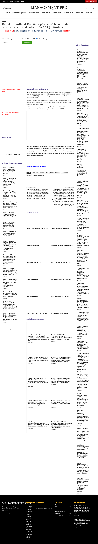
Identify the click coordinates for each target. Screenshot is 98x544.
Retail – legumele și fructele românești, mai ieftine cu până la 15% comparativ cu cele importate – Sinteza (10, 283)
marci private (64, 172)
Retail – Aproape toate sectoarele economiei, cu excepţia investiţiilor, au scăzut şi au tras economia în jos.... (38, 424)
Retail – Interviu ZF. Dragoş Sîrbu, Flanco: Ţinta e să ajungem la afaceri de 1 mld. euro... (60, 403)
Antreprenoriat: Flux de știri (60, 296)
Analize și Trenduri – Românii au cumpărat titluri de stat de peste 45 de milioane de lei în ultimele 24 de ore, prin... (83, 73)
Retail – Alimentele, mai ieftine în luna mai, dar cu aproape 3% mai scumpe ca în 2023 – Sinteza (10, 204)
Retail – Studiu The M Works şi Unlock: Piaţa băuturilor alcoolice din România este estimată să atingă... (38, 403)
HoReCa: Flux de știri (33, 279)
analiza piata (35, 172)
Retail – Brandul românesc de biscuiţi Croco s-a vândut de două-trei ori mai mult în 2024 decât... (38, 359)
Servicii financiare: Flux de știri (61, 228)
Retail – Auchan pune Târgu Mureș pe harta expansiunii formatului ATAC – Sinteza (10, 170)
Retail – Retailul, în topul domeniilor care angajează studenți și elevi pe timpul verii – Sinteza (9, 182)
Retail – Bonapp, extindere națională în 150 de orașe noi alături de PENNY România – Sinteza (9, 194)
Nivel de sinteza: (26, 39)
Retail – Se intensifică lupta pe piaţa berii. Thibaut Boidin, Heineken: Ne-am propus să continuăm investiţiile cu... (61, 359)
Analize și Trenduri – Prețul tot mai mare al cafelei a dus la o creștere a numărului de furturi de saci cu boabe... (83, 118)
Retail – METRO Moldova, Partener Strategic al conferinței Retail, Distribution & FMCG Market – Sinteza (61, 337)
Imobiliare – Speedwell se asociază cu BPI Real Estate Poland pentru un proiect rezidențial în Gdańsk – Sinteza (83, 288)
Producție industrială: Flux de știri (62, 245)
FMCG (47, 172)
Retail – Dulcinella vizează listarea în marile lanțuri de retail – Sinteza (9, 234)
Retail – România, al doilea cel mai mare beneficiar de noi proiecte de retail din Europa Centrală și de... (10, 317)
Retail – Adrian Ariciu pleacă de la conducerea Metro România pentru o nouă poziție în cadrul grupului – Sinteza (9, 259)
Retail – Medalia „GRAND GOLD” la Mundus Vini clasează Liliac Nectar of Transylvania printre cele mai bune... (38, 381)
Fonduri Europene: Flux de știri (61, 279)
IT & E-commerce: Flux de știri (60, 262)
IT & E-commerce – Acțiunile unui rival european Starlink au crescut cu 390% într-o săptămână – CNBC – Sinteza (83, 317)
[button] (94, 8)
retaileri (29, 175)
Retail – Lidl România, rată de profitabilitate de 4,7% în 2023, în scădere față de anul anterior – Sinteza (10, 305)
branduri (42, 172)
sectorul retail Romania (38, 175)
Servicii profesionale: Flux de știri (37, 228)
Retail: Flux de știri (33, 245)
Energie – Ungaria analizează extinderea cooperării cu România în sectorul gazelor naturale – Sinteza (82, 170)
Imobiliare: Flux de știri (34, 262)
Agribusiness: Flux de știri (59, 313)
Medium (39, 39)
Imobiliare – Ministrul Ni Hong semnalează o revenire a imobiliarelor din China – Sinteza (83, 345)
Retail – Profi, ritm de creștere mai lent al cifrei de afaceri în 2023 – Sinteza (10, 294)
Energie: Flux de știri (33, 296)
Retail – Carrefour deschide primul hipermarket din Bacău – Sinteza (9, 224)
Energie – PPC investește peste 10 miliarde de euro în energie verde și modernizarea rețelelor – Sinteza (82, 88)
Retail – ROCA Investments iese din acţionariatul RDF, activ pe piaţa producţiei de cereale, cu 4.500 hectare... (60, 380)
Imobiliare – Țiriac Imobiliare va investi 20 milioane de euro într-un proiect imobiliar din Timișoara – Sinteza (83, 154)
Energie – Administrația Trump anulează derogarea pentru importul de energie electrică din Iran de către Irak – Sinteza (83, 468)
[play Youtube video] (13, 102)
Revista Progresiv (9, 39)
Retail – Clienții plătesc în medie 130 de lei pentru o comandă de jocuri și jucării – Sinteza (10, 271)
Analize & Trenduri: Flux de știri (37, 313)
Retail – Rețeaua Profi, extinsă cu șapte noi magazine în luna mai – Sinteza (10, 215)
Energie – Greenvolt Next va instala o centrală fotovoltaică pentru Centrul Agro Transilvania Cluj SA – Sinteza (83, 303)
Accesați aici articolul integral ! (37, 166)
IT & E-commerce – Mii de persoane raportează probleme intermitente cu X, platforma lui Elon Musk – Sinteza (83, 273)
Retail (4, 21)
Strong (45, 39)
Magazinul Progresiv (55, 172)
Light (34, 39)
